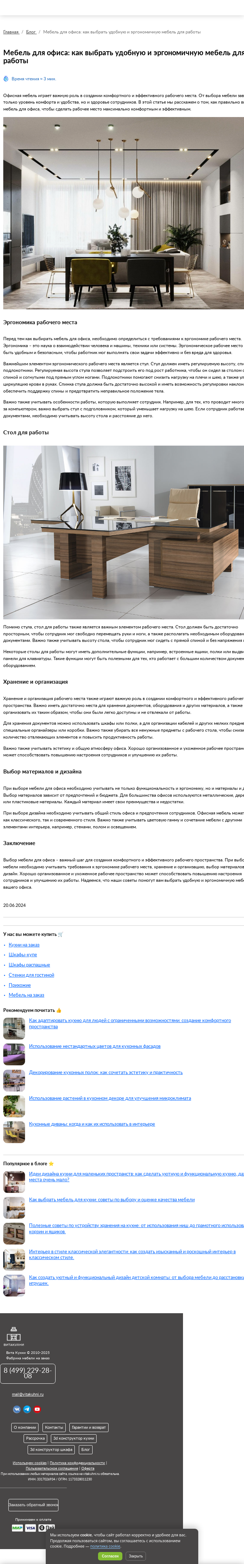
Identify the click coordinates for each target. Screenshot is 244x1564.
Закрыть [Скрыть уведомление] (136, 1556)
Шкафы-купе (23, 955)
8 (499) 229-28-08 (28, 1373)
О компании (25, 1428)
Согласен (110, 1556)
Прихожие (20, 985)
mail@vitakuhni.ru (28, 1394)
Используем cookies (29, 1463)
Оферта (87, 1468)
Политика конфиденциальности (77, 1463)
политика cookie (105, 1546)
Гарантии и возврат (89, 1428)
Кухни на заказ (24, 945)
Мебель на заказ (26, 995)
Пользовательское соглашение (52, 1468)
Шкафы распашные (29, 965)
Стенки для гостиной (31, 975)
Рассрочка (35, 1438)
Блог (85, 1450)
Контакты (54, 1428)
